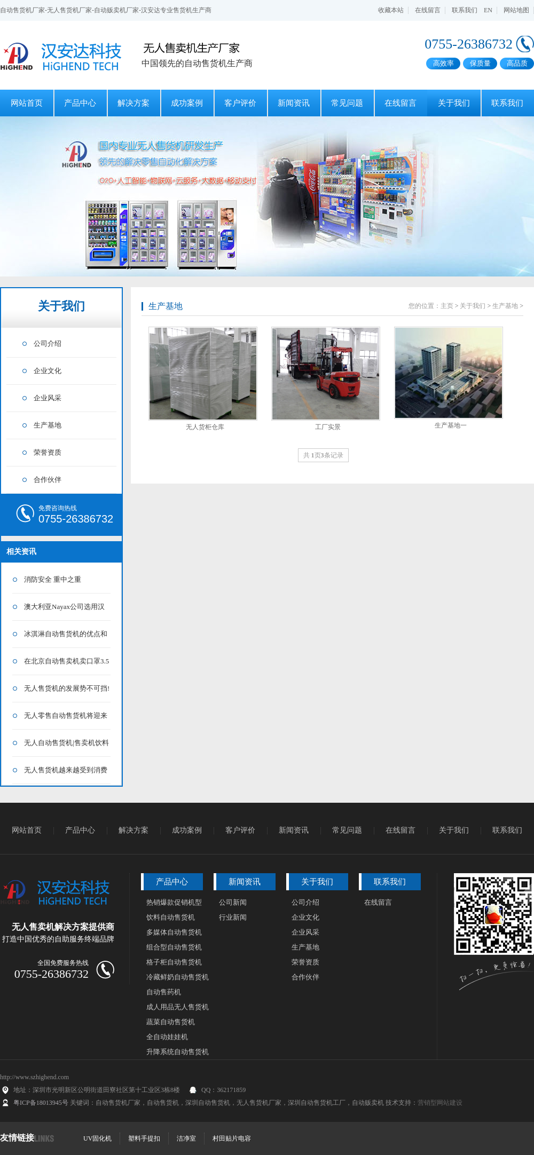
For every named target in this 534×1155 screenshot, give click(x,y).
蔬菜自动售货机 (170, 1022)
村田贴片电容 (232, 1138)
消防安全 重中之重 (52, 579)
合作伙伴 (47, 480)
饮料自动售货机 (170, 917)
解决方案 (133, 103)
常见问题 (347, 103)
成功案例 (187, 103)
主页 (447, 306)
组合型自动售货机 (174, 947)
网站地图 (516, 10)
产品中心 (80, 103)
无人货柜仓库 (205, 427)
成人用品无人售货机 (177, 1007)
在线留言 (428, 10)
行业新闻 (233, 917)
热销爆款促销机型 (174, 902)
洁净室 (186, 1138)
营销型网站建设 (440, 1102)
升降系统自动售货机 (177, 1052)
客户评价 (240, 103)
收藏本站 (391, 10)
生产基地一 (451, 425)
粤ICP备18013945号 (40, 1102)
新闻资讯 (294, 103)
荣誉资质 (47, 452)
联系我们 (464, 10)
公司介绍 (47, 343)
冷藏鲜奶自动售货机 (177, 977)
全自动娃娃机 (167, 1037)
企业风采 (47, 398)
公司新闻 (233, 902)
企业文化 (47, 371)
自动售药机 (163, 992)
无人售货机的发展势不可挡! (66, 688)
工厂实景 (328, 427)
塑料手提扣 (144, 1138)
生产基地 (47, 425)
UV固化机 (97, 1138)
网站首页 (27, 103)
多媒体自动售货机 (174, 932)
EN (488, 10)
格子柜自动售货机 (174, 962)
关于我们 (454, 103)
